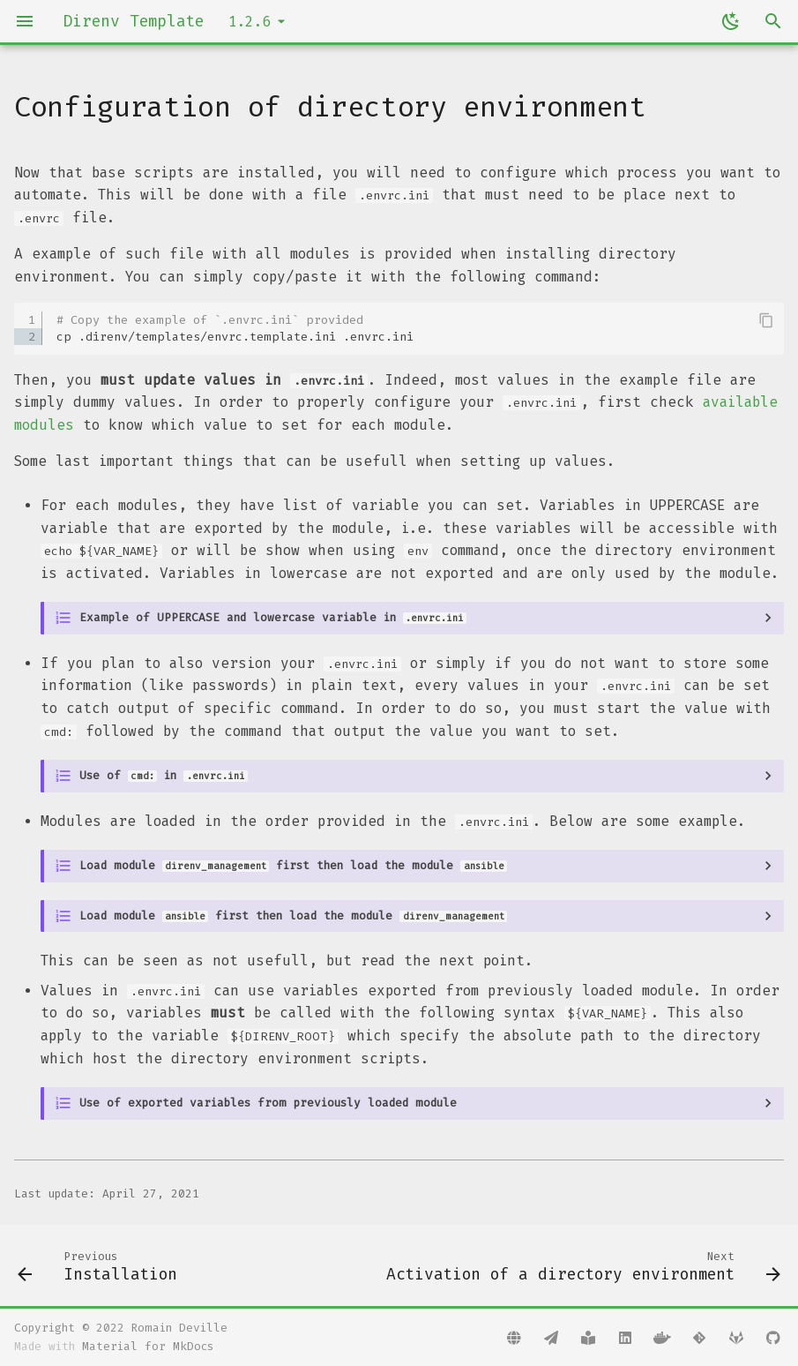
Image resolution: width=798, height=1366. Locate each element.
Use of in (163, 775)
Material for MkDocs (147, 1346)
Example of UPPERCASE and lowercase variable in (272, 617)
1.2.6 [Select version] (249, 21)
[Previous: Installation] (100, 1265)
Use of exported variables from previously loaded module (268, 1102)
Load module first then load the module (293, 865)
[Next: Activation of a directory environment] (580, 1265)
